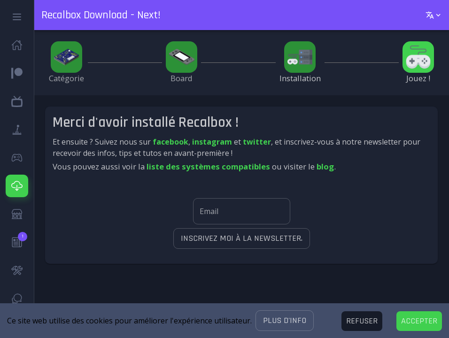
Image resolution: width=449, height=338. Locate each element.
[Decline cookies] (361, 321)
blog (325, 166)
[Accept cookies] (419, 321)
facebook (170, 142)
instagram (212, 142)
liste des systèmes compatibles (208, 166)
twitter (257, 142)
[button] (284, 320)
